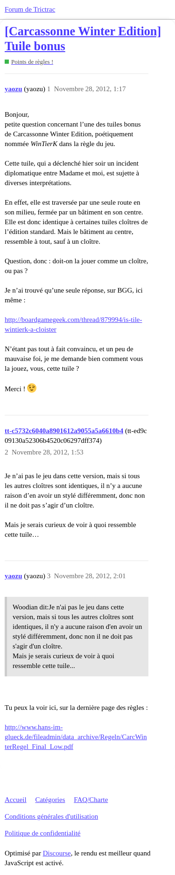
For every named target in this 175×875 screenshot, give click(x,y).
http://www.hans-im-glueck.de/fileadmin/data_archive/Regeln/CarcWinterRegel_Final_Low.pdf (76, 736)
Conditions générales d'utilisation (51, 816)
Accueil (16, 799)
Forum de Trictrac (30, 9)
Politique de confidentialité (42, 833)
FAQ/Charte (91, 799)
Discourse (57, 853)
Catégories (50, 799)
